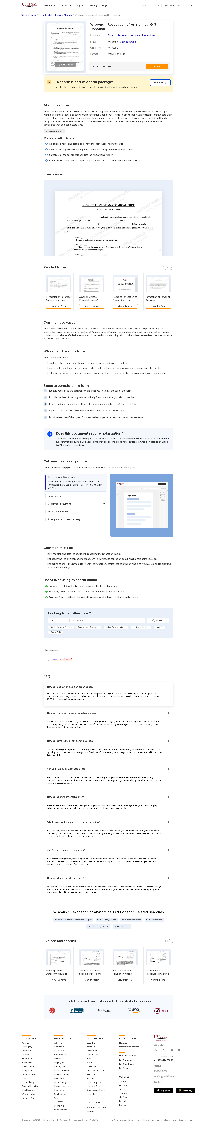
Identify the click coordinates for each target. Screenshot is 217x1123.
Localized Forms (94, 1086)
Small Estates (60, 1094)
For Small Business (127, 1064)
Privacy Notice (149, 1120)
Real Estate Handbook (97, 1107)
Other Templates (62, 1109)
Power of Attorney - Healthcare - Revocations (131, 35)
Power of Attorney (62, 1086)
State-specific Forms (96, 1090)
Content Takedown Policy (167, 1120)
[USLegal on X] (156, 1049)
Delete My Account (95, 1070)
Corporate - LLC (61, 1054)
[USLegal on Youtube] (179, 1049)
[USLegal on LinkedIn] (171, 1049)
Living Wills (59, 1078)
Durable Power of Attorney (61, 627)
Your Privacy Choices (118, 1120)
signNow (123, 1093)
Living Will (159, 627)
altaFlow (123, 1097)
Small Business (28, 1090)
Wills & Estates (28, 1094)
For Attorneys (125, 1068)
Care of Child (56, 632)
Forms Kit (91, 1094)
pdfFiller (122, 1089)
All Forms (58, 1101)
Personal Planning (30, 1086)
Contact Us (92, 1066)
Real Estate (59, 1090)
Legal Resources (94, 1054)
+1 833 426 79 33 (163, 1060)
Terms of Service (134, 1120)
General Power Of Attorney (88, 627)
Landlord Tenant (29, 1074)
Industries (91, 1078)
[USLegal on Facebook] (164, 1049)
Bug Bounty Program (187, 1120)
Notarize (123, 1043)
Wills (56, 1098)
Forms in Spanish (94, 1082)
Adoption (26, 1043)
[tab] (75, 483)
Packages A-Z (28, 1098)
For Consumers (126, 1060)
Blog (89, 1058)
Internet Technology (63, 1070)
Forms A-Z (59, 1105)
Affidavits (58, 1043)
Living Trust (27, 1078)
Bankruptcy (27, 1046)
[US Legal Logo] (161, 1037)
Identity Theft (28, 1066)
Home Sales (27, 1058)
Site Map (91, 1074)
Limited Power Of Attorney (116, 627)
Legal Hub (91, 1043)
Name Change (28, 1082)
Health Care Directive (141, 627)
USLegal (123, 1081)
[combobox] (150, 5)
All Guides (91, 1111)
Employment (27, 1062)
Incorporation (28, 1070)
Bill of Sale (59, 1050)
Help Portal (92, 1050)
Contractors (27, 1050)
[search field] (178, 5)
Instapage (123, 1105)
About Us (91, 1046)
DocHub (123, 1101)
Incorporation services (129, 1046)
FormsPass (124, 1085)
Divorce (25, 1054)
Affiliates (91, 1062)
